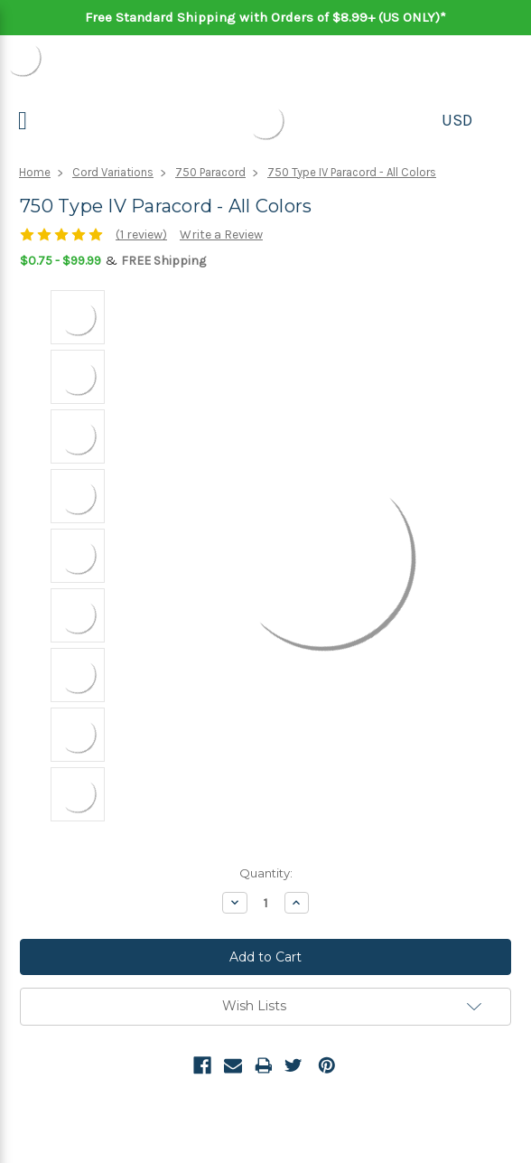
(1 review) (141, 234)
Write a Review (221, 234)
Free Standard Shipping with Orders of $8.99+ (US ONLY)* (265, 17)
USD (457, 120)
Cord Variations (113, 172)
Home (35, 172)
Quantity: (266, 873)
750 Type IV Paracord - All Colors (351, 172)
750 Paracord (210, 172)
